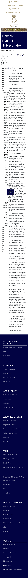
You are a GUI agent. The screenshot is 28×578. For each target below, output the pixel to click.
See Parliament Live (10, 395)
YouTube (7, 565)
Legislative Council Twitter (12, 569)
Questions (6, 493)
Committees (7, 356)
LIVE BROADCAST (14, 12)
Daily (19, 55)
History (5, 441)
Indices (12, 50)
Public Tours (7, 463)
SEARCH (14, 9)
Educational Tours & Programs (13, 467)
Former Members (9, 377)
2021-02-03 (6, 173)
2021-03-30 (6, 176)
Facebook (7, 557)
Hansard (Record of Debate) (12, 347)
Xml (23, 55)
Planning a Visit (8, 459)
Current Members (9, 369)
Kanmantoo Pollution (7, 128)
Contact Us (7, 373)
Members (6, 484)
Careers (6, 437)
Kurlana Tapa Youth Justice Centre (6, 214)
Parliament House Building (12, 429)
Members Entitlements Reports (13, 523)
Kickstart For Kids (6, 155)
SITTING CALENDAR (14, 5)
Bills (4, 351)
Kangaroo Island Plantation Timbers (6, 110)
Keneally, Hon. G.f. (6, 151)
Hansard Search (5, 50)
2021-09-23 (6, 203)
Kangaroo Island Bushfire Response (6, 104)
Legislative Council (9, 425)
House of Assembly (9, 420)
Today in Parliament (10, 433)
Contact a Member (9, 544)
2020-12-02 (6, 170)
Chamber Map (8, 514)
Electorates (7, 381)
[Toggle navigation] (16, 25)
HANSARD (14, 2)
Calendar (6, 403)
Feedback (6, 548)
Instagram (7, 561)
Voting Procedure (9, 407)
